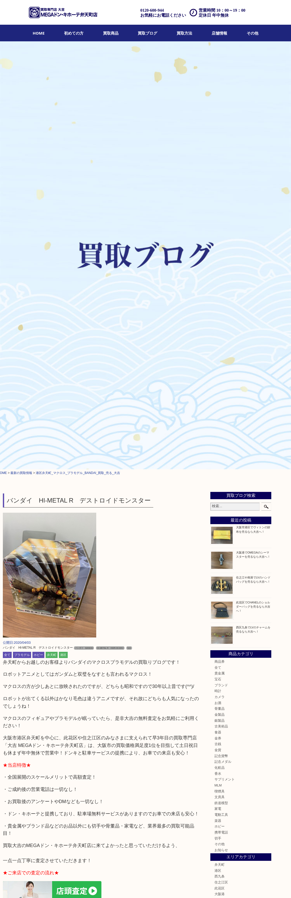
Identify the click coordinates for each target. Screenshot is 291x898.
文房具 (219, 375)
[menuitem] (38, 33)
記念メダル (222, 340)
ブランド (221, 263)
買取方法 (184, 33)
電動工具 (221, 393)
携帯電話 (221, 410)
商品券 (219, 240)
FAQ (129, 887)
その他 (252, 33)
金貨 (217, 328)
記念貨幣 (221, 334)
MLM (218, 363)
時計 (217, 269)
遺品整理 (101, 887)
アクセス (116, 887)
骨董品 (219, 287)
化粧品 (219, 346)
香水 (217, 351)
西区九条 (221, 484)
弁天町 (51, 233)
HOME (39, 33)
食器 (217, 310)
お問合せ (141, 887)
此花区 (219, 466)
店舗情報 (219, 33)
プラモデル (22, 233)
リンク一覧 (213, 887)
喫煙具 (219, 369)
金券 (217, 316)
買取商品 (111, 33)
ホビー (38, 233)
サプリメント (224, 357)
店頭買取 (71, 887)
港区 (63, 233)
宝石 (217, 257)
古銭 (217, 322)
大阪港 (219, 472)
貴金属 (219, 251)
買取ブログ (147, 33)
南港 (217, 490)
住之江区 (221, 460)
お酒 (217, 281)
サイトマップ (193, 887)
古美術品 (221, 304)
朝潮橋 (219, 478)
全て (7, 233)
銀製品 (219, 298)
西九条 (219, 454)
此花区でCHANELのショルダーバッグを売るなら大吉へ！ (253, 184)
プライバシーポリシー (166, 887)
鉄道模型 (221, 381)
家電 (217, 387)
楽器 (217, 399)
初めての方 (74, 33)
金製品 (219, 293)
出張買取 (86, 887)
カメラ (219, 275)
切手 (217, 416)
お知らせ (221, 428)
